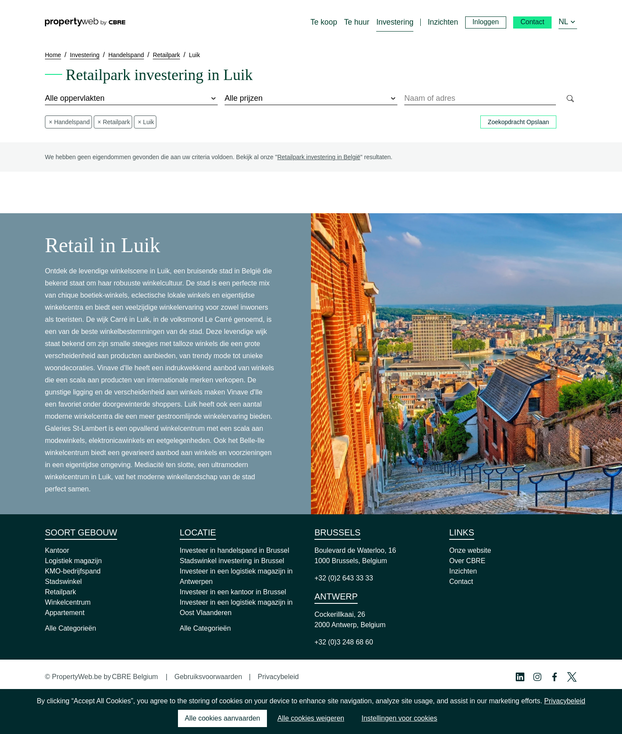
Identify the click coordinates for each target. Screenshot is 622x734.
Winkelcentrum (68, 602)
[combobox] (480, 99)
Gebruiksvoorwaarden (208, 676)
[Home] (85, 22)
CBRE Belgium (135, 676)
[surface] (131, 99)
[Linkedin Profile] (520, 677)
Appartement (65, 612)
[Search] (570, 99)
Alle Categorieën (70, 628)
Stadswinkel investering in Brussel (232, 560)
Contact (461, 581)
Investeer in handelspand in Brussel (234, 550)
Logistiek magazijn (73, 560)
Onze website (470, 550)
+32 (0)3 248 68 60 (343, 642)
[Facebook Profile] (554, 677)
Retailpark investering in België (318, 157)
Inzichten (463, 571)
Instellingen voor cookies (399, 718)
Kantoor (57, 550)
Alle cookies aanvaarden (222, 718)
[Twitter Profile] (572, 677)
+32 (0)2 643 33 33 (343, 578)
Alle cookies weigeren (310, 718)
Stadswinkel (63, 581)
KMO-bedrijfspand (73, 571)
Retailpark (60, 592)
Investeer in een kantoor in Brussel (233, 592)
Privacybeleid (277, 676)
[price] (311, 99)
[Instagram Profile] (537, 677)
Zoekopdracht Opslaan (518, 122)
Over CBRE (467, 560)
